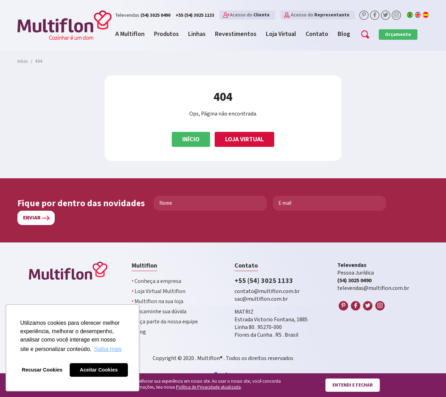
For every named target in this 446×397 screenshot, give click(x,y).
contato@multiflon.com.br (267, 291)
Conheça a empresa (156, 281)
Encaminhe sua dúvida (159, 311)
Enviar (31, 218)
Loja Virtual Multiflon (158, 291)
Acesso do (250, 15)
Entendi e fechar (352, 385)
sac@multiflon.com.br (261, 299)
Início (191, 139)
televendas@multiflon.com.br (373, 288)
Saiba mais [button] (108, 349)
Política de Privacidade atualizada (208, 387)
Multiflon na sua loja (157, 301)
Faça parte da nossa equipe (165, 321)
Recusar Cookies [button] (42, 370)
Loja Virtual (244, 139)
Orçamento (398, 34)
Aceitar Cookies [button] (99, 370)
